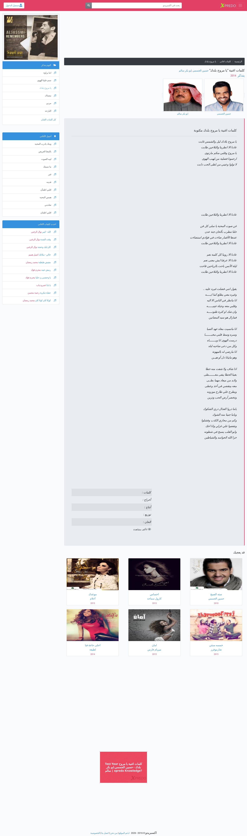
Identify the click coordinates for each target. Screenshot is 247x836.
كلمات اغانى (225, 61)
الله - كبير (49, 232)
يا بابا (51, 285)
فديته (51, 182)
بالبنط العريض (47, 151)
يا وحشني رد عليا (45, 277)
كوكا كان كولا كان (45, 300)
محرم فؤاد (36, 270)
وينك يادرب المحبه (45, 144)
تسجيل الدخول (14, 5)
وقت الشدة (48, 239)
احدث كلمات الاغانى (47, 224)
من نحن (113, 833)
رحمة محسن (34, 292)
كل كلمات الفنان (48, 119)
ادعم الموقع (124, 833)
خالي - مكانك (47, 254)
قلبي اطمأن (48, 189)
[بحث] (88, 5)
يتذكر (241, 75)
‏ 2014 (233, 75)
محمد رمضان (32, 262)
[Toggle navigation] (240, 5)
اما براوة (49, 72)
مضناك (50, 95)
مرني (51, 103)
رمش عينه (48, 270)
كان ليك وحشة (46, 247)
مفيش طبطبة (47, 262)
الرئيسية (238, 61)
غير (52, 174)
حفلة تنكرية (48, 292)
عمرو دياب (41, 285)
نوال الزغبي (36, 232)
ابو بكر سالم (185, 70)
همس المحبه (48, 197)
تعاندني (50, 205)
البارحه (50, 111)
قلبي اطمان (48, 212)
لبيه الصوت (48, 159)
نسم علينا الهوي (46, 80)
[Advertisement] (154, 35)
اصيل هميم (33, 254)
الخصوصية (95, 833)
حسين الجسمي (201, 70)
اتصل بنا (105, 833)
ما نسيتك (49, 166)
